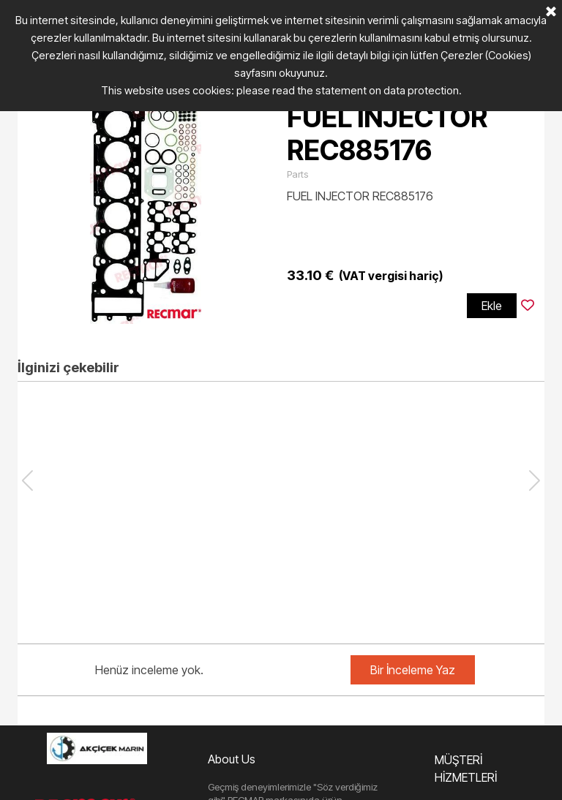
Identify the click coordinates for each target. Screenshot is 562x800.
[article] (281, 209)
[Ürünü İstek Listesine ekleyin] (527, 305)
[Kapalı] (551, 12)
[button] (534, 480)
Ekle (492, 305)
